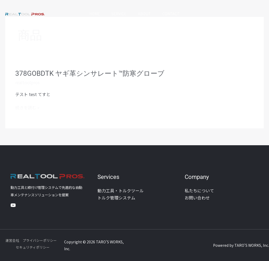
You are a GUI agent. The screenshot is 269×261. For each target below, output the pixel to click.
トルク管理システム (116, 197)
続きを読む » (27, 107)
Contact (172, 13)
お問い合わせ (197, 197)
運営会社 (12, 240)
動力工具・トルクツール (120, 190)
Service (118, 13)
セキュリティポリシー (33, 247)
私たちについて (199, 190)
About (144, 13)
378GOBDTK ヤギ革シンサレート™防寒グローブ (89, 73)
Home (93, 13)
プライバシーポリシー (40, 240)
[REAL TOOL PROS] (25, 14)
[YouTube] (13, 205)
